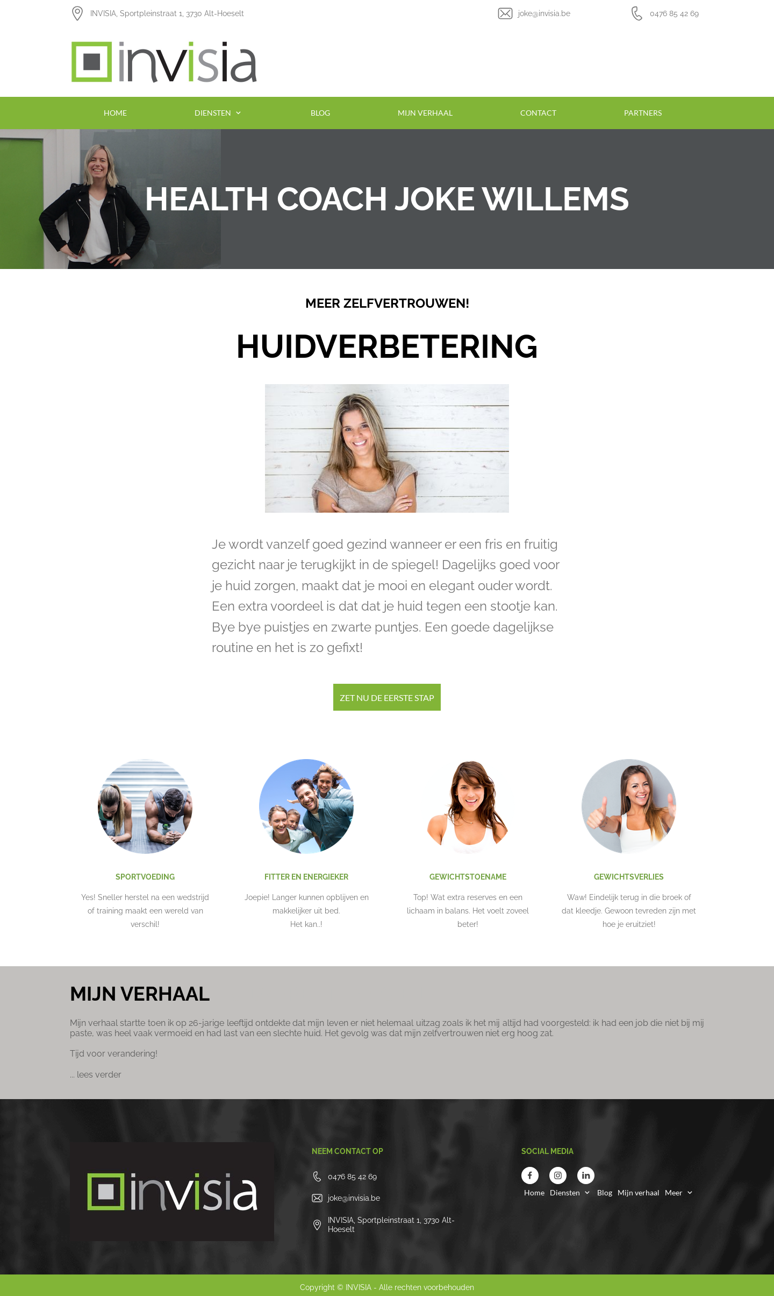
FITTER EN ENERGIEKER (306, 877)
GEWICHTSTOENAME (467, 877)
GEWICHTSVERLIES (629, 877)
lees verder (99, 1075)
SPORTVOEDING (145, 877)
